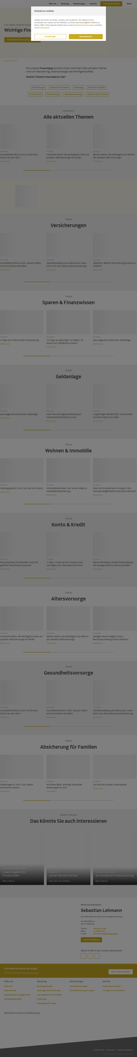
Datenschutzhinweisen (84, 25)
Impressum (44, 27)
